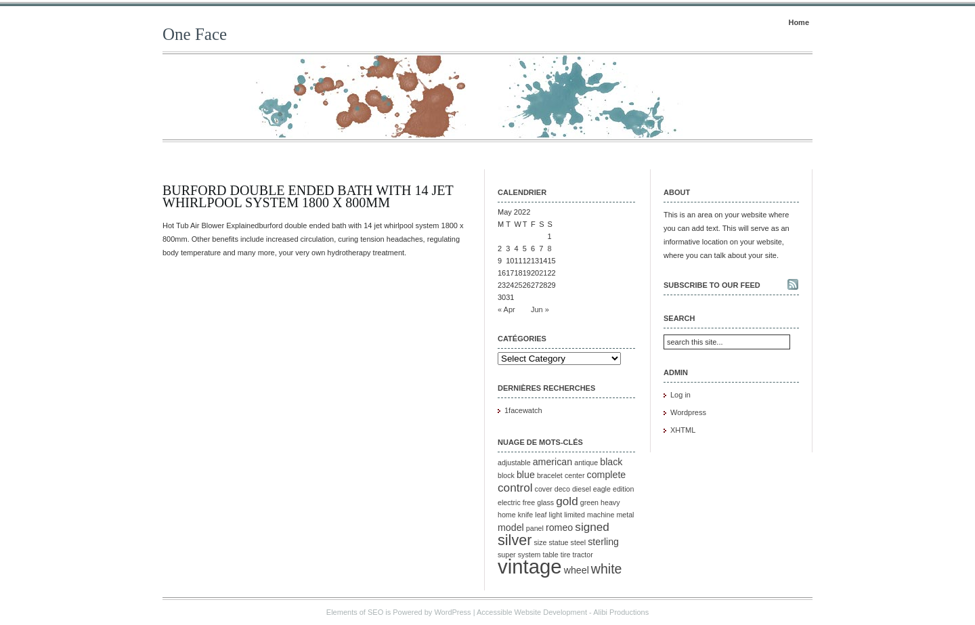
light (556, 515)
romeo (559, 527)
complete (606, 474)
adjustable (514, 462)
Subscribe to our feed (712, 285)
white (606, 568)
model (511, 527)
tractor (583, 555)
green (589, 502)
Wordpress (688, 412)
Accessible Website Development (532, 612)
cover (543, 489)
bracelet (550, 475)
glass (545, 502)
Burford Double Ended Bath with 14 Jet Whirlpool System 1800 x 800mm (307, 196)
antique (586, 462)
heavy (610, 502)
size (540, 542)
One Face (194, 34)
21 (543, 273)
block (506, 475)
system (529, 555)
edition (623, 489)
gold (567, 501)
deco (562, 489)
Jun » (540, 309)
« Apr (506, 309)
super (507, 555)
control (515, 487)
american (552, 461)
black (611, 461)
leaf (540, 515)
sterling (603, 541)
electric (509, 502)
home (507, 515)
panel (535, 528)
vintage (530, 566)
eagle (602, 489)
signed (592, 527)
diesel (581, 489)
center (575, 475)
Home (798, 22)
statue (559, 542)
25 (519, 285)
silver (515, 540)
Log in (680, 395)
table (551, 555)
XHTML (682, 430)
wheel (576, 570)
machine (600, 515)
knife (526, 515)
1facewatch (523, 410)
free (529, 502)
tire (566, 555)
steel (578, 542)
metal (625, 515)
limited (574, 515)
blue (526, 474)
